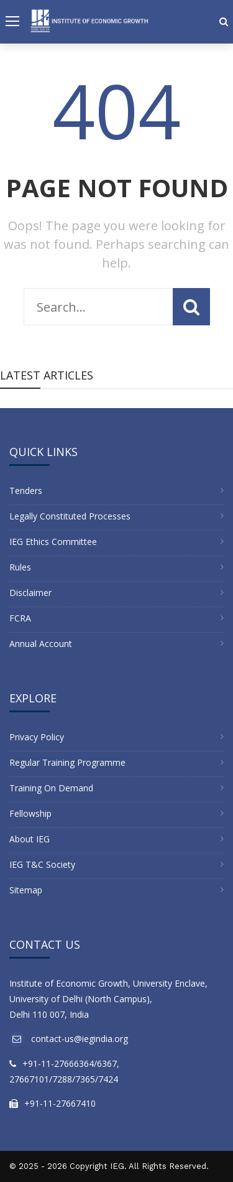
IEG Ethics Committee (53, 541)
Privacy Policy (36, 737)
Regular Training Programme (67, 762)
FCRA (20, 618)
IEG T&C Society (42, 864)
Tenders (25, 490)
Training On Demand (51, 788)
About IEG (29, 839)
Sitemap (25, 890)
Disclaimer (30, 592)
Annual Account (40, 643)
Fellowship (30, 813)
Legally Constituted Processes (69, 516)
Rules (20, 567)
